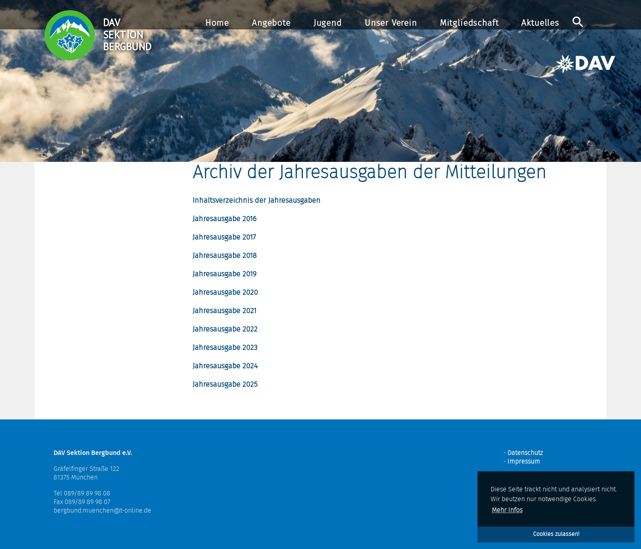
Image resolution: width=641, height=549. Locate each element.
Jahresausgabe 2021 (224, 311)
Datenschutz (525, 453)
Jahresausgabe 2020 (225, 292)
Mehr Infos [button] (507, 510)
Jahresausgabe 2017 (224, 237)
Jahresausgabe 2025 (225, 384)
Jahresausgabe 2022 (225, 329)
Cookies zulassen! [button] (556, 534)
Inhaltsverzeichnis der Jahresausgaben (256, 200)
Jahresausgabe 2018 (225, 256)
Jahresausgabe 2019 (224, 274)
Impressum (523, 461)
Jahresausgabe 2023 (225, 348)
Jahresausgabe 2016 (224, 219)
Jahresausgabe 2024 (225, 366)
